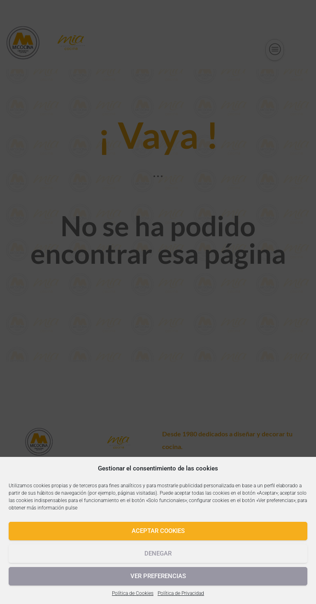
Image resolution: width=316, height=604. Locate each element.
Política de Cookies (132, 593)
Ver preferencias (158, 576)
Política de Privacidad (181, 593)
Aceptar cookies (158, 531)
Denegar (158, 553)
